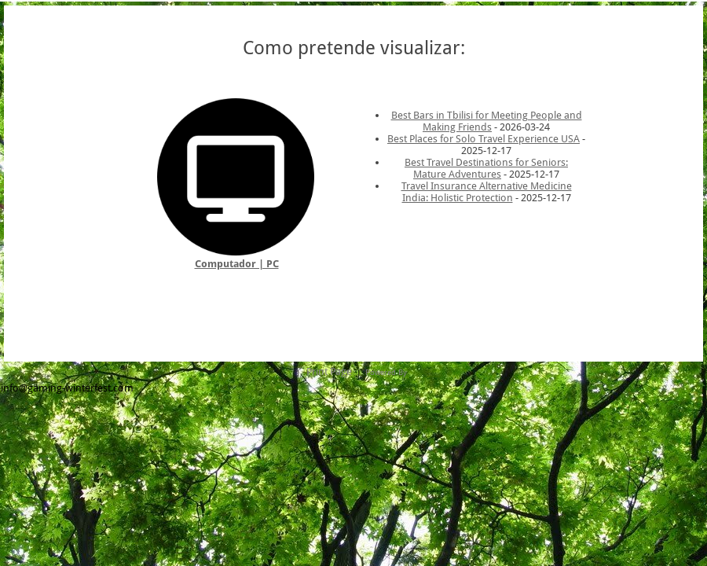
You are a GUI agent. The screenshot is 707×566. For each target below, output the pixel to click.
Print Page (329, 371)
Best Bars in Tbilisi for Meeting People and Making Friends (486, 121)
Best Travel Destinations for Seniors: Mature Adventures (486, 168)
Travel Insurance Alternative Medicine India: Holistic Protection (486, 192)
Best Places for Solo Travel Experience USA (483, 139)
